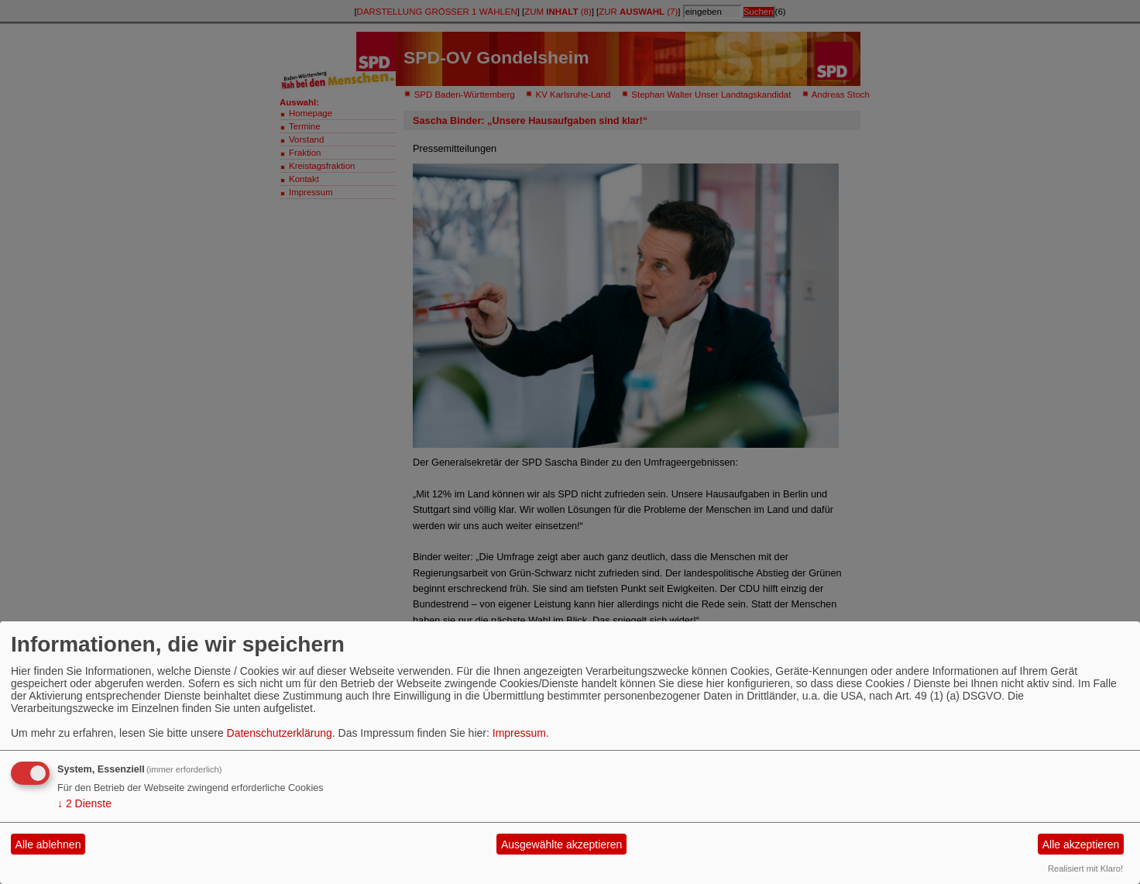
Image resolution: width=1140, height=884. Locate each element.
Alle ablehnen (48, 844)
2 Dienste (84, 803)
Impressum (519, 733)
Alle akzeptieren (1081, 844)
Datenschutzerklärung (279, 733)
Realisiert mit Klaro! (1085, 868)
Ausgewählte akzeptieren (561, 844)
